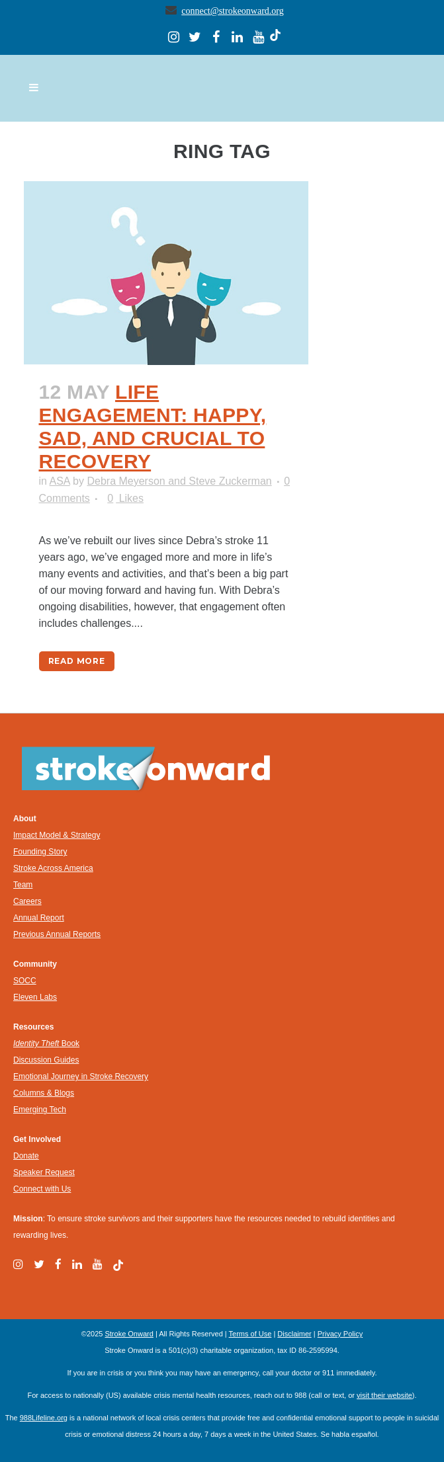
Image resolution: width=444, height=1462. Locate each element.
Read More (76, 661)
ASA (60, 481)
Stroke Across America (53, 868)
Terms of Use (250, 1334)
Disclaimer (294, 1334)
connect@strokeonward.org (232, 11)
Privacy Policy (340, 1334)
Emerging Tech (39, 1109)
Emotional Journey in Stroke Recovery (80, 1076)
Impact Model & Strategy (56, 835)
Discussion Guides (46, 1060)
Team (22, 884)
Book (46, 1043)
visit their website (384, 1395)
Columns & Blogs (43, 1093)
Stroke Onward (129, 1334)
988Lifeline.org (43, 1418)
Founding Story (40, 851)
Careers (27, 901)
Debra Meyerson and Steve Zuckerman (179, 481)
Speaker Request (44, 1172)
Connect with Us (42, 1189)
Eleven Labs (35, 997)
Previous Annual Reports (57, 934)
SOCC (24, 980)
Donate (26, 1155)
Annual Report (38, 917)
